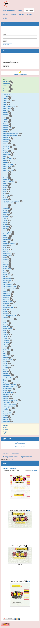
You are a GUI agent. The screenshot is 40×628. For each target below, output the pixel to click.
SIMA (6, 321)
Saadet (7, 311)
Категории (6, 453)
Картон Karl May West (11, 384)
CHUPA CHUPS (9, 158)
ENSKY (7, 187)
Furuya (7, 199)
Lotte (6, 247)
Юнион (7, 417)
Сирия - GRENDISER (10, 404)
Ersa (6, 191)
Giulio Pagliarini (9, 203)
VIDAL (7, 363)
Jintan (6, 222)
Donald (7, 178)
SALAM (7, 313)
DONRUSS (8, 180)
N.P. (6, 270)
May (6, 257)
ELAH (6, 185)
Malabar (7, 251)
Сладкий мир (9, 408)
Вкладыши (8, 83)
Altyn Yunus (8, 108)
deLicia (7, 172)
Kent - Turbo (8, 234)
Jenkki (7, 220)
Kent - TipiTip (9, 232)
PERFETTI (8, 299)
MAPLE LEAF (9, 253)
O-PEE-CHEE (8, 280)
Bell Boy (7, 129)
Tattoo (7, 336)
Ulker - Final (8, 355)
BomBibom (8, 139)
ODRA (6, 282)
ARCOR (7, 116)
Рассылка (8, 89)
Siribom (7, 323)
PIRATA (7, 305)
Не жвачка (8, 421)
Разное (7, 91)
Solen (6, 325)
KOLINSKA (8, 239)
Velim (6, 361)
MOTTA (7, 267)
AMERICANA (8, 110)
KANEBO (7, 226)
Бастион (7, 373)
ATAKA (7, 122)
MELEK (7, 261)
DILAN (6, 176)
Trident (7, 346)
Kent (6, 230)
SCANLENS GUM (10, 319)
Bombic (7, 141)
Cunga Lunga (9, 166)
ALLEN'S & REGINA (10, 106)
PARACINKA (8, 292)
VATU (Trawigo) (9, 359)
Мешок (5, 431)
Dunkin (7, 183)
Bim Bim (7, 137)
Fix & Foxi (8, 195)
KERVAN (7, 236)
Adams (7, 98)
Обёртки (7, 87)
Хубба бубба (8, 413)
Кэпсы (7, 390)
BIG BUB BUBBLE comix (12, 133)
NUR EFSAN (8, 278)
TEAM (6, 338)
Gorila (6, 207)
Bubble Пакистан (10, 149)
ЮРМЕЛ (7, 419)
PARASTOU (8, 295)
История (7, 81)
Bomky (7, 143)
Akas (6, 104)
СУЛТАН (7, 410)
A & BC (7, 96)
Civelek (7, 162)
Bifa (6, 131)
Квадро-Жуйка (9, 388)
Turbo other (8, 350)
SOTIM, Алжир (9, 328)
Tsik (6, 348)
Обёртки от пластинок (12, 400)
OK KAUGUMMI (9, 284)
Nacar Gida (8, 274)
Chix (6, 156)
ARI (6, 118)
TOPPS (7, 344)
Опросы (5, 429)
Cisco (6, 160)
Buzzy (7, 150)
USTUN (7, 357)
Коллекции (6, 95)
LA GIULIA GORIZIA (10, 243)
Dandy (7, 168)
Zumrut (7, 371)
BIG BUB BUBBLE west (12, 135)
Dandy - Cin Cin (9, 170)
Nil (5, 276)
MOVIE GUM (8, 268)
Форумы (5, 425)
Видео (5, 427)
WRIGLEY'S (8, 365)
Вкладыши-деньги (10, 377)
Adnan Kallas (9, 100)
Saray (6, 317)
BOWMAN (8, 147)
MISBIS (7, 265)
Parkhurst (7, 297)
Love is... (7, 249)
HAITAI (7, 210)
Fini (6, 193)
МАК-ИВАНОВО (9, 392)
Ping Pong (8, 303)
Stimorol (7, 334)
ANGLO (7, 114)
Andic (7, 112)
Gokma (7, 205)
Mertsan (7, 263)
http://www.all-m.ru (20, 447)
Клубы (5, 433)
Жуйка (7, 381)
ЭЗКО (6, 415)
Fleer (6, 197)
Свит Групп (8, 402)
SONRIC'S (8, 326)
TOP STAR (7, 342)
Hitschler (7, 212)
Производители (26, 457)
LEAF (7, 245)
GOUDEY (7, 208)
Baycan (7, 125)
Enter (6, 189)
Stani (6, 332)
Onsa (6, 290)
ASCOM (7, 120)
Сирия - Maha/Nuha (10, 406)
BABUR (7, 123)
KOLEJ (7, 238)
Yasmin (7, 367)
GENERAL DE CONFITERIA (13, 201)
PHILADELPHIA (9, 301)
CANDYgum (8, 152)
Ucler (6, 352)
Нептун (7, 396)
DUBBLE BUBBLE (10, 181)
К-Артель (8, 383)
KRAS (6, 241)
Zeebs (6, 369)
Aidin (6, 102)
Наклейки (7, 85)
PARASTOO (8, 294)
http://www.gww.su (20, 443)
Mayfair (7, 259)
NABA (6, 272)
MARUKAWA (8, 255)
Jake (6, 218)
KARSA (7, 228)
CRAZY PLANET (9, 164)
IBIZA (6, 214)
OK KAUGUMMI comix (11, 286)
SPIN (6, 330)
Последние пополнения (10, 457)
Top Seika (7, 340)
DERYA (7, 174)
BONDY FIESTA (9, 145)
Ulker (6, 353)
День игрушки (9, 379)
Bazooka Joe (9, 127)
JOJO (6, 224)
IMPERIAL (8, 216)
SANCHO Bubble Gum (11, 315)
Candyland (8, 154)
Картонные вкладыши (12, 386)
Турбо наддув (9, 411)
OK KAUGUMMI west (11, 288)
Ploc (6, 309)
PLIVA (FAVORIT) (10, 307)
